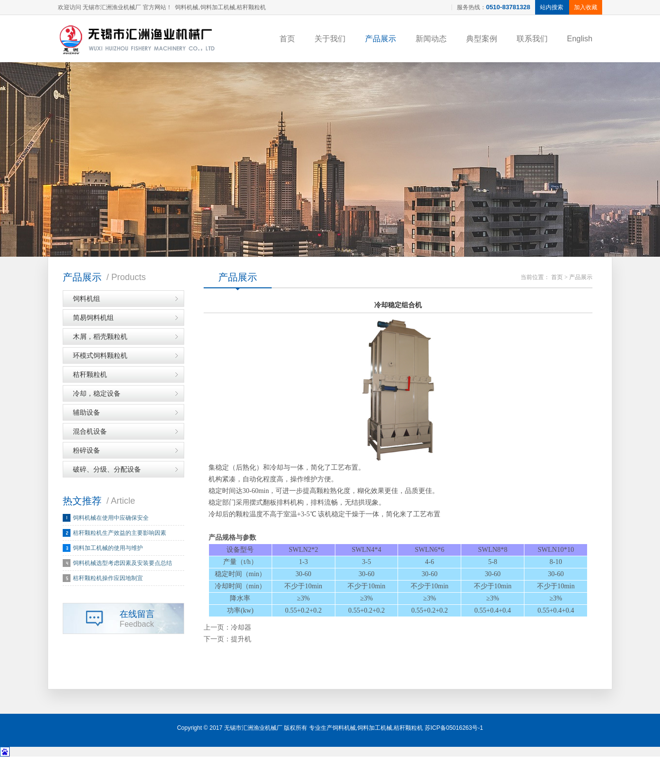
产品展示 (380, 39)
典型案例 (481, 39)
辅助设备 (86, 414)
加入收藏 (585, 7)
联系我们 (532, 39)
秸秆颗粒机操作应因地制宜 (108, 579)
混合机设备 (90, 433)
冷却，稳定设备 (97, 395)
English (579, 39)
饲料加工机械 (374, 729)
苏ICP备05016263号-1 (454, 729)
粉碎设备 (86, 452)
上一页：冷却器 (227, 629)
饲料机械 (344, 729)
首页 (287, 39)
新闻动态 (431, 39)
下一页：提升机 (227, 640)
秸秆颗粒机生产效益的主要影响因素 (119, 534)
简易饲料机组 (93, 319)
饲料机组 (86, 300)
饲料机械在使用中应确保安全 (111, 519)
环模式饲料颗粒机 (100, 357)
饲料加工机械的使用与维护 (108, 549)
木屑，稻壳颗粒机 (100, 338)
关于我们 (330, 39)
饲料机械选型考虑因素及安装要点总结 (122, 564)
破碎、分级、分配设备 (107, 471)
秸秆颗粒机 (90, 376)
